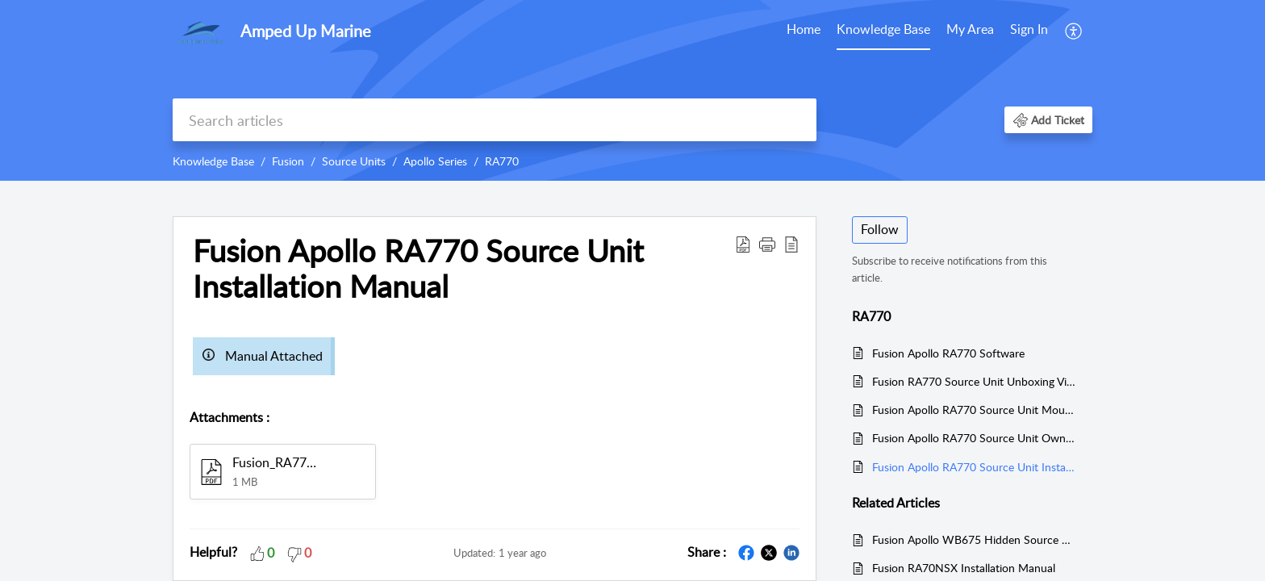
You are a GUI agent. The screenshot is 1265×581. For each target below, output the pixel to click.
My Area (970, 29)
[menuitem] (803, 30)
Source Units (354, 161)
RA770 (502, 161)
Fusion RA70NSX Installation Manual (963, 567)
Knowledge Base (883, 29)
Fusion (288, 161)
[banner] (632, 90)
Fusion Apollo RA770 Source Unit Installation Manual (974, 466)
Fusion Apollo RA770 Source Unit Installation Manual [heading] (418, 268)
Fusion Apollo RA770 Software (948, 353)
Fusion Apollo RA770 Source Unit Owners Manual (974, 437)
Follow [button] (880, 229)
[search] (494, 119)
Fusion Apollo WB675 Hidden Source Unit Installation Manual (974, 539)
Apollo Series (435, 161)
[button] (1074, 30)
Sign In (1029, 29)
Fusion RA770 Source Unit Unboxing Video (974, 381)
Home (803, 29)
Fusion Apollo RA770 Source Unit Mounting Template (974, 409)
